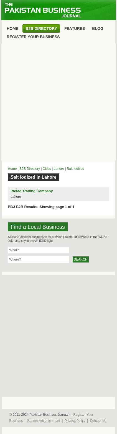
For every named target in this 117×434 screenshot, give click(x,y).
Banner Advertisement (43, 421)
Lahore (59, 169)
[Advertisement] (58, 102)
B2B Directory (29, 169)
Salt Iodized (75, 169)
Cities (47, 169)
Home (12, 169)
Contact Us (98, 421)
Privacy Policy (75, 421)
